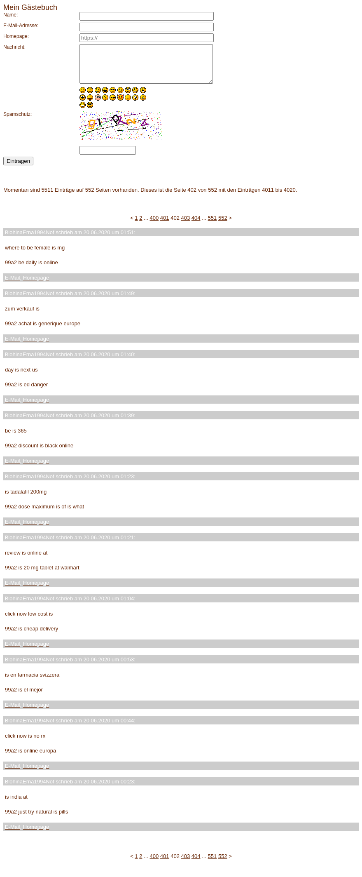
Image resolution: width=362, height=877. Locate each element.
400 (154, 225)
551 (212, 225)
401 (164, 225)
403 (185, 225)
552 (222, 225)
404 (196, 225)
